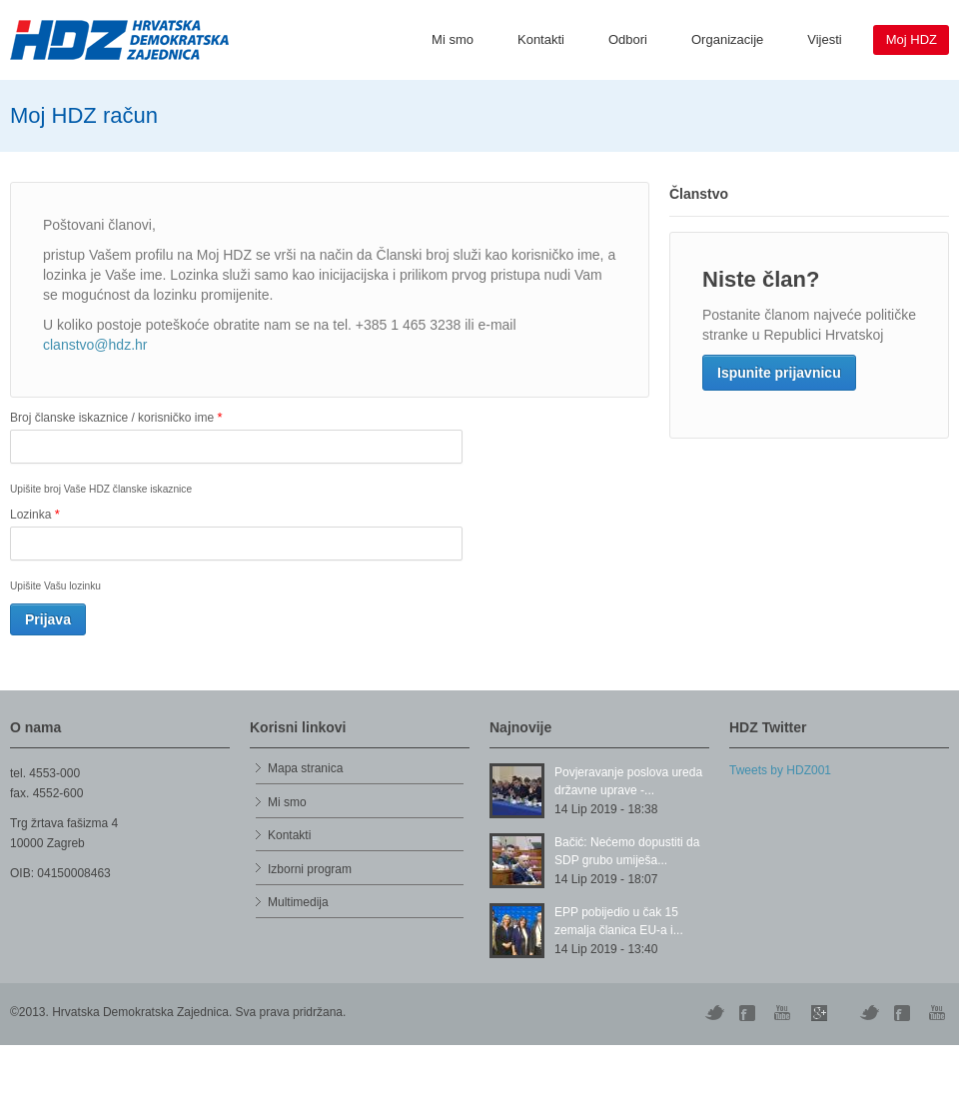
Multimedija (298, 902)
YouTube (784, 1013)
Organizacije (727, 39)
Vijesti (824, 39)
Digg (749, 1013)
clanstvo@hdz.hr (95, 345)
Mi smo (453, 39)
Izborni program (310, 869)
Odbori (627, 39)
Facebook (904, 1013)
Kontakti (540, 39)
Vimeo (869, 1013)
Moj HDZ (911, 39)
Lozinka (35, 514)
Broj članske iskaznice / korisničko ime (116, 417)
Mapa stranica (305, 768)
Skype (819, 1013)
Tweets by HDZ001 (780, 770)
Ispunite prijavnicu (779, 373)
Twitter (714, 1013)
